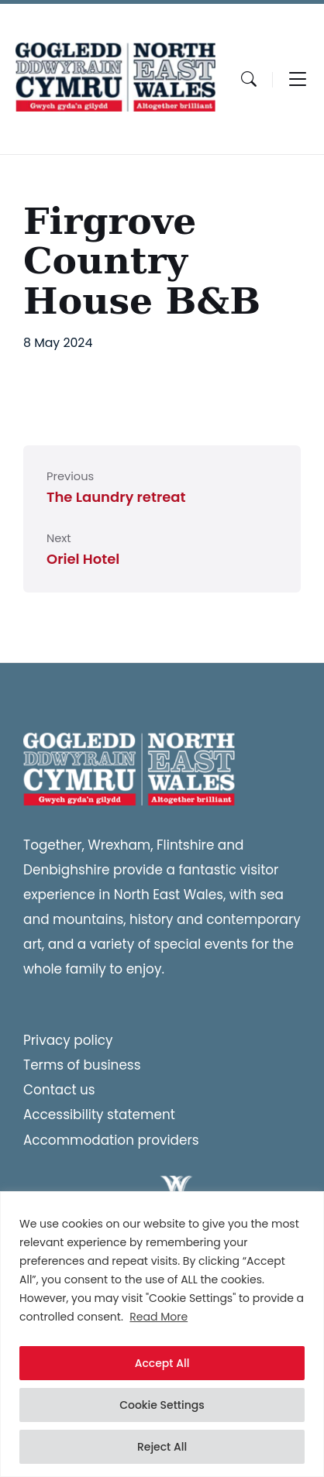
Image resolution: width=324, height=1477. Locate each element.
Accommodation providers (111, 1140)
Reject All (162, 1447)
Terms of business (82, 1065)
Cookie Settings (162, 1405)
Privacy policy (68, 1040)
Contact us (59, 1089)
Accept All (162, 1363)
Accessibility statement (99, 1114)
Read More (158, 1316)
